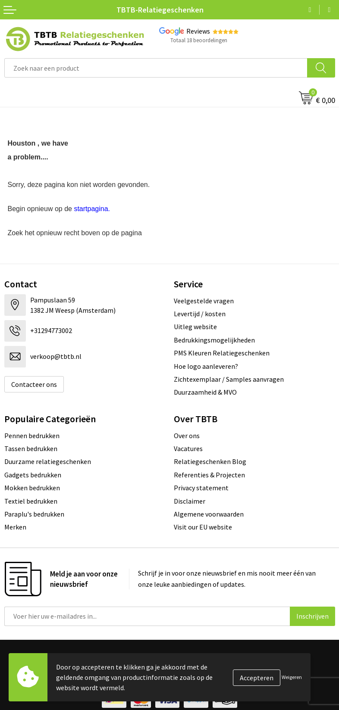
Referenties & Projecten (209, 474)
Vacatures (188, 448)
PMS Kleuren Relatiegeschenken (222, 353)
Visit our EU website (203, 527)
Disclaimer (189, 501)
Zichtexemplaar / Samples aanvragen (229, 379)
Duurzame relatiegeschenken (47, 461)
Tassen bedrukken (30, 448)
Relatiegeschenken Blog (210, 461)
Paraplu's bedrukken (34, 514)
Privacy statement (201, 487)
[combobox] (156, 68)
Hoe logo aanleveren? (206, 366)
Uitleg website (195, 326)
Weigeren (292, 677)
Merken (15, 527)
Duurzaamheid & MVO (205, 392)
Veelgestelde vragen (204, 300)
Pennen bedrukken (32, 435)
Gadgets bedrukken (32, 474)
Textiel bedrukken (30, 501)
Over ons (187, 435)
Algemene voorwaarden (209, 514)
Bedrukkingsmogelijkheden (214, 340)
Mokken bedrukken (32, 487)
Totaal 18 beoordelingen (198, 40)
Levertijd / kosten (200, 313)
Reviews (198, 31)
